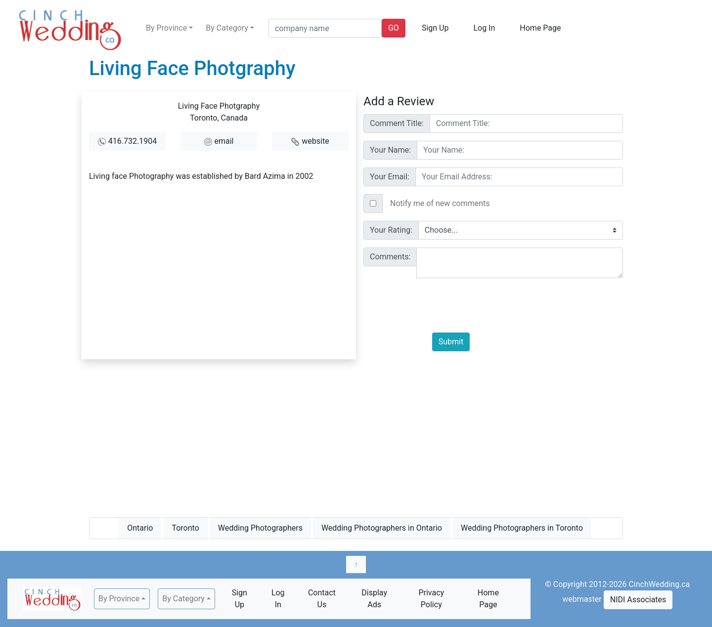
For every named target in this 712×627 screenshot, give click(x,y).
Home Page (540, 28)
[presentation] (507, 305)
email (224, 141)
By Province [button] (166, 28)
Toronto (185, 528)
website (315, 141)
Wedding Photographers (260, 528)
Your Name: (390, 150)
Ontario (140, 528)
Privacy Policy (431, 598)
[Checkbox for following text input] (373, 203)
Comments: (390, 256)
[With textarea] (519, 263)
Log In (484, 28)
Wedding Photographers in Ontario (381, 528)
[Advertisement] (356, 436)
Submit (451, 341)
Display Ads (374, 598)
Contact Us (322, 598)
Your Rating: (391, 230)
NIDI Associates (638, 599)
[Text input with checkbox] (502, 203)
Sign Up (435, 28)
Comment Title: (397, 123)
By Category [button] (227, 28)
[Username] (526, 123)
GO (393, 28)
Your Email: (389, 176)
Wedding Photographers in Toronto (522, 528)
